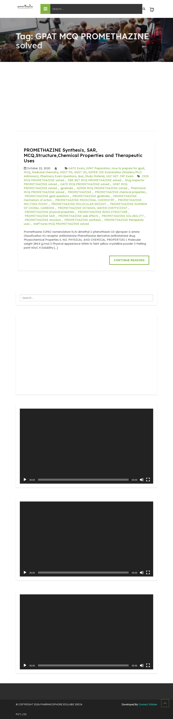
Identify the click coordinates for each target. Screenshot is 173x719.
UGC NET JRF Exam (120, 176)
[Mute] (142, 479)
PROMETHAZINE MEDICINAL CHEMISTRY (84, 200)
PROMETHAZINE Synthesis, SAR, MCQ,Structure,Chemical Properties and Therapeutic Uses (85, 155)
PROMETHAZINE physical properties (49, 212)
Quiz (81, 176)
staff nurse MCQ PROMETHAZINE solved (61, 223)
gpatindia (66, 188)
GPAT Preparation (98, 168)
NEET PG (66, 172)
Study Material (94, 176)
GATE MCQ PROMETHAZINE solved (84, 184)
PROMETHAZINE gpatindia (91, 196)
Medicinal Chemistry (45, 172)
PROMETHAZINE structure (43, 219)
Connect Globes (147, 704)
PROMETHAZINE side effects (78, 216)
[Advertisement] (86, 91)
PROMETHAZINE (79, 192)
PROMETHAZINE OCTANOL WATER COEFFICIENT (92, 208)
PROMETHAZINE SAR (40, 216)
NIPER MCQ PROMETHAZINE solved (102, 188)
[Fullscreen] (148, 479)
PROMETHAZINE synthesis (82, 219)
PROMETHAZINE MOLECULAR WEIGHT (78, 204)
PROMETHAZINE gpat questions (47, 196)
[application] (86, 445)
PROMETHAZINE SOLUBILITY (123, 216)
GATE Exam (77, 168)
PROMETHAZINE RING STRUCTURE (103, 212)
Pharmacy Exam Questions (58, 176)
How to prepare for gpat (128, 168)
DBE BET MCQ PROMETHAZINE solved (94, 180)
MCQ (27, 172)
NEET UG (80, 172)
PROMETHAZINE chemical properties (120, 192)
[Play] (25, 479)
